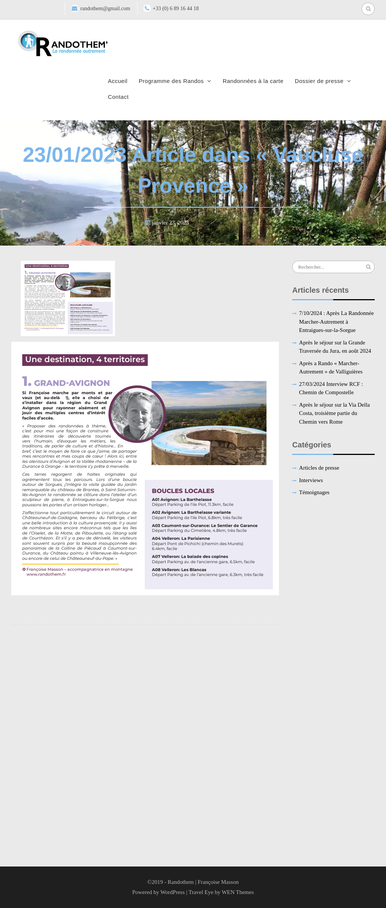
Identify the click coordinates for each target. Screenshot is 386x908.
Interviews (311, 480)
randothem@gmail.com (105, 8)
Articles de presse (319, 468)
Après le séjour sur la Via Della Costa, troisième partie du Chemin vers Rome (334, 413)
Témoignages (314, 492)
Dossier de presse (319, 81)
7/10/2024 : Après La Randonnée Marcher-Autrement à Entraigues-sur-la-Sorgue (336, 321)
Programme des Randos (171, 81)
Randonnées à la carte (253, 81)
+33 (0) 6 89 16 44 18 (176, 8)
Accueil (117, 81)
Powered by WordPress (158, 892)
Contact (118, 97)
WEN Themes (238, 892)
